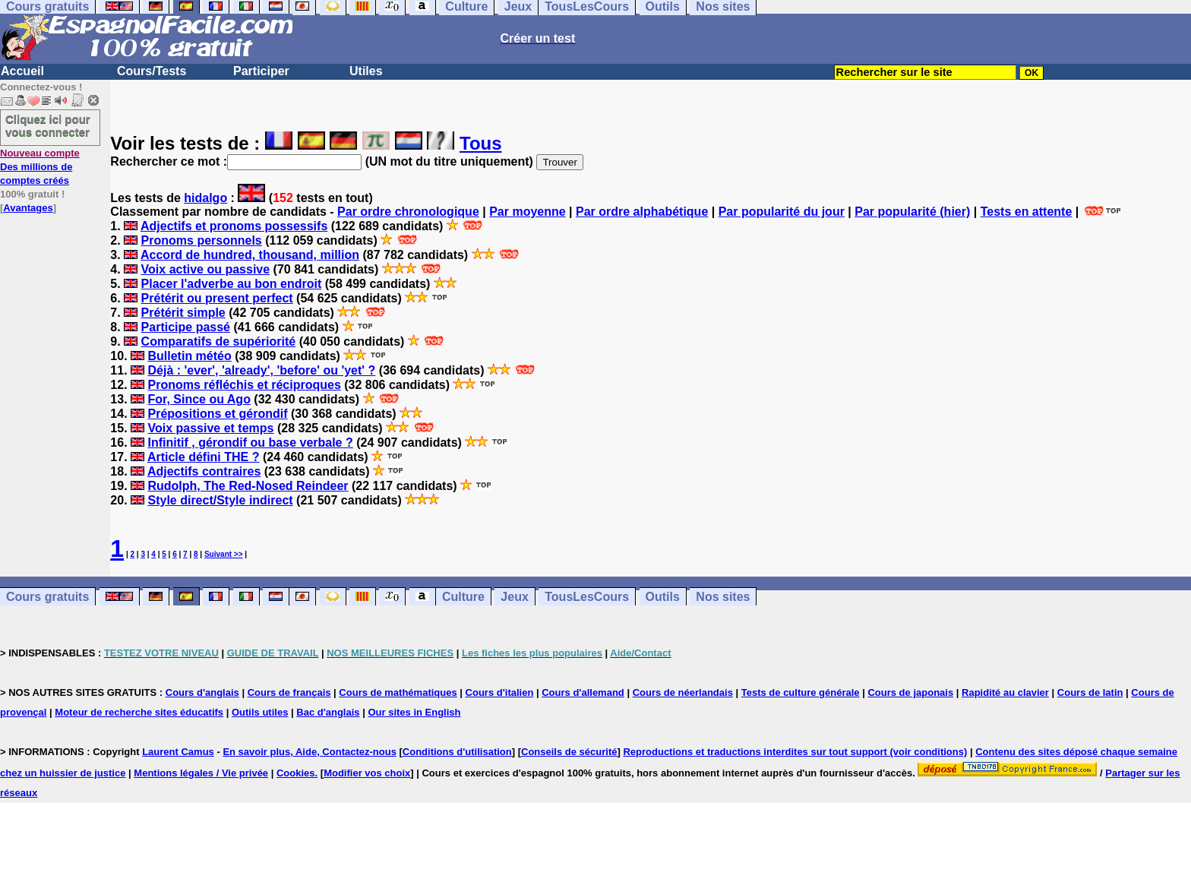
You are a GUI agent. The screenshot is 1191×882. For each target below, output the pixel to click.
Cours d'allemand (583, 692)
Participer (261, 71)
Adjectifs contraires (204, 471)
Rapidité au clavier (1005, 692)
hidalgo (205, 197)
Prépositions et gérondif (217, 413)
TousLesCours (587, 596)
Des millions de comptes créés (40, 166)
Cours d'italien (500, 692)
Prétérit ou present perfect (217, 298)
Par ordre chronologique (408, 211)
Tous (481, 143)
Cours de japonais (910, 692)
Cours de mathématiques (397, 692)
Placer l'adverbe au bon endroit (231, 283)
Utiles (366, 71)
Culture (463, 596)
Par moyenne (527, 211)
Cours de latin (1090, 692)
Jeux (514, 596)
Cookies (295, 773)
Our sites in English (414, 712)
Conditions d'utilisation (457, 751)
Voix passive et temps (210, 428)
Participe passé (185, 327)
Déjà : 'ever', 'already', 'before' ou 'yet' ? (261, 370)
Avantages (27, 207)
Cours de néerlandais (683, 692)
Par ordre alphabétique (642, 211)
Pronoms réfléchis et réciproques (243, 384)
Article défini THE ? (203, 456)
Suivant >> (223, 554)
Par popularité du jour (782, 211)
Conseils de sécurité (569, 751)
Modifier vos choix (367, 773)
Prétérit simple (183, 312)
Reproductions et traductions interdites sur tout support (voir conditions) (795, 751)
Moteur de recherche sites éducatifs (139, 712)
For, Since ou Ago (198, 399)
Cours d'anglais (202, 692)
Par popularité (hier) (912, 211)
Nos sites (723, 596)
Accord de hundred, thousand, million (250, 254)
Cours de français (289, 692)
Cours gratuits (47, 596)
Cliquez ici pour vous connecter (47, 125)
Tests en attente (1027, 211)
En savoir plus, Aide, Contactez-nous (309, 751)
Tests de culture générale (800, 692)
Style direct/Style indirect (219, 500)
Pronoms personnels (201, 240)
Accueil (22, 71)
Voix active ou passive (205, 269)
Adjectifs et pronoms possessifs (234, 226)
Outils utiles (260, 712)
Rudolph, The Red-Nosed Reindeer (247, 485)
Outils (663, 596)
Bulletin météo (189, 355)
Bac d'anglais (327, 712)
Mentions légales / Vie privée (201, 773)
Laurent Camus (178, 751)
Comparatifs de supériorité (218, 341)
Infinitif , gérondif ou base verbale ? (249, 442)
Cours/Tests (151, 71)
